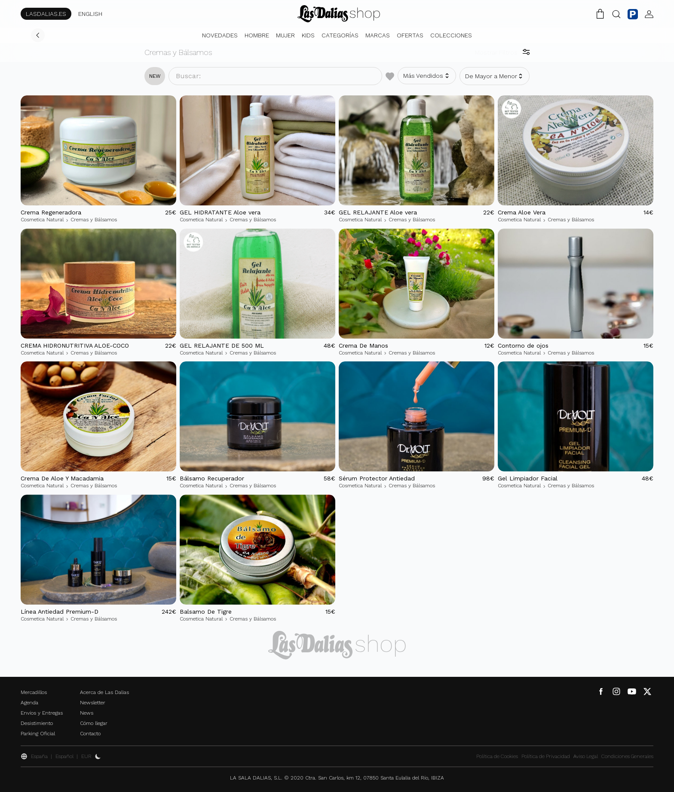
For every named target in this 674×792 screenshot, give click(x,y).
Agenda (29, 703)
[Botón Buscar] (616, 14)
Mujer (285, 35)
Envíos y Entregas (42, 713)
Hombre (257, 35)
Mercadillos (34, 692)
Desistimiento (37, 723)
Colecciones (451, 35)
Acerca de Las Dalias (104, 692)
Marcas (377, 35)
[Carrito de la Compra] (600, 14)
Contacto (90, 734)
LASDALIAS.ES (46, 13)
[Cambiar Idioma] (338, 13)
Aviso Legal (585, 756)
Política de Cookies (497, 756)
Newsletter (92, 703)
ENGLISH (90, 13)
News (86, 713)
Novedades (220, 35)
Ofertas (410, 35)
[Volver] (38, 35)
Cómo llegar (93, 723)
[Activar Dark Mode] (98, 756)
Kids (308, 35)
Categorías (340, 35)
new (155, 76)
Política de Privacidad (545, 756)
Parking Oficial (38, 734)
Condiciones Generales (627, 756)
